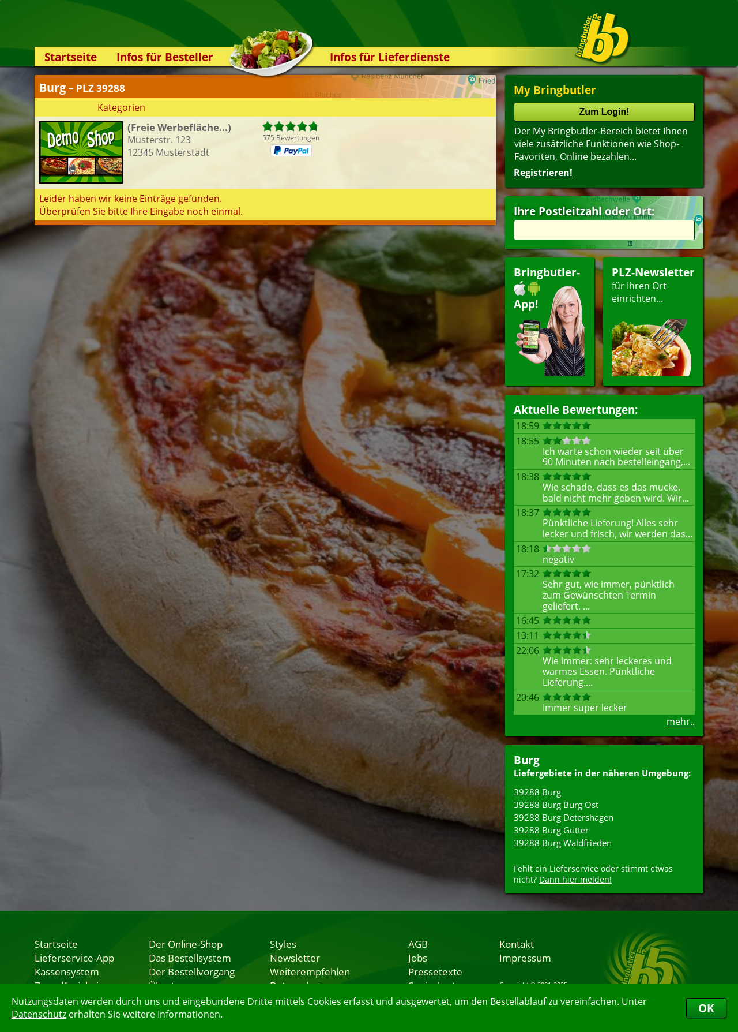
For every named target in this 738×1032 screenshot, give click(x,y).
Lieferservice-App (74, 957)
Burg (527, 760)
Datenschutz (39, 1014)
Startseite (70, 57)
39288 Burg (537, 792)
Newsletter (295, 957)
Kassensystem (67, 971)
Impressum (525, 957)
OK (706, 1008)
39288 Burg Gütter (551, 830)
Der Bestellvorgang (192, 971)
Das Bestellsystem (190, 957)
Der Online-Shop (186, 944)
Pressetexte (435, 971)
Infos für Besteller (164, 57)
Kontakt (516, 944)
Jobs (417, 957)
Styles (283, 944)
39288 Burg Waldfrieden (563, 842)
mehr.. (681, 721)
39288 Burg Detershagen (563, 817)
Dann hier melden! (575, 879)
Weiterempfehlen (310, 971)
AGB (418, 944)
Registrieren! (543, 172)
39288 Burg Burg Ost (556, 804)
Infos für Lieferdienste (390, 57)
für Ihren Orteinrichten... (653, 320)
